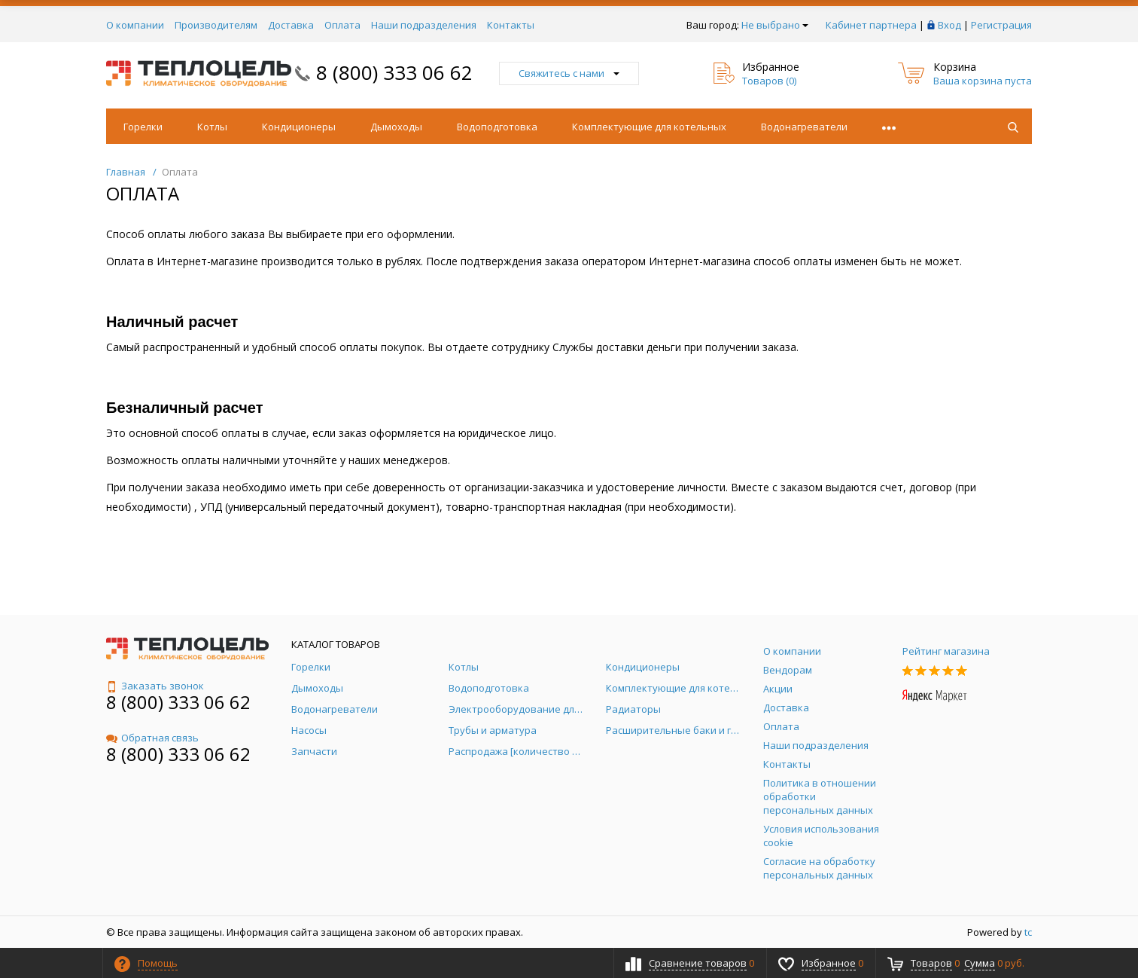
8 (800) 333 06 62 (394, 72)
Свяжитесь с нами (569, 73)
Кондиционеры (299, 126)
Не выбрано (774, 25)
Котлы (212, 126)
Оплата (342, 25)
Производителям (216, 25)
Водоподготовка (497, 126)
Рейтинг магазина (946, 651)
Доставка (291, 25)
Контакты (510, 25)
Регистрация (1001, 25)
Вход (949, 25)
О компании (135, 25)
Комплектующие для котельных (649, 126)
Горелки (143, 126)
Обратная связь (152, 737)
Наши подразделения (423, 25)
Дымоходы (396, 126)
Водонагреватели (804, 126)
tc (1028, 932)
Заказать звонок (155, 685)
